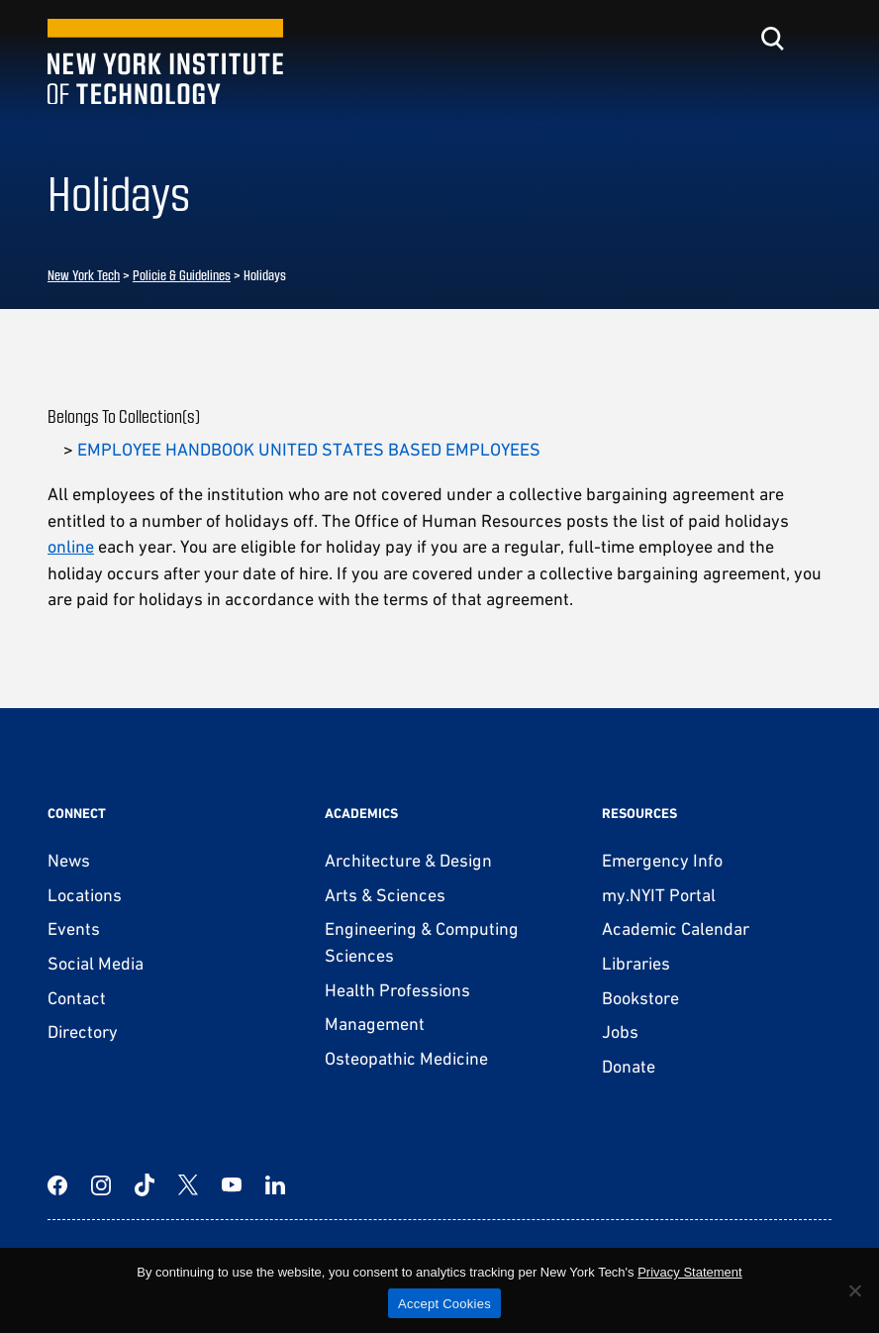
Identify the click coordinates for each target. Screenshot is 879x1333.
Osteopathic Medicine (406, 1058)
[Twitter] (188, 1185)
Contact (77, 997)
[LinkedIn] (275, 1185)
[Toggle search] (772, 39)
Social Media (96, 963)
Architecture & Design (408, 860)
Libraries (636, 963)
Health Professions (397, 989)
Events (74, 928)
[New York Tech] (165, 62)
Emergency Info (662, 860)
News (69, 860)
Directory (83, 1031)
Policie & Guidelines (182, 274)
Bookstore (640, 997)
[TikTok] (144, 1185)
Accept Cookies (444, 1303)
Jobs (620, 1031)
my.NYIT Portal (659, 894)
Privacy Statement (689, 1272)
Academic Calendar (675, 928)
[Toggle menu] (819, 39)
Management (375, 1023)
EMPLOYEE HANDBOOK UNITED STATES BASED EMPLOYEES (308, 449)
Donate (628, 1066)
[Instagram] (101, 1185)
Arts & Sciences (385, 894)
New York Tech (84, 274)
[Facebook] (57, 1185)
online (71, 546)
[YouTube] (232, 1185)
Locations (85, 894)
